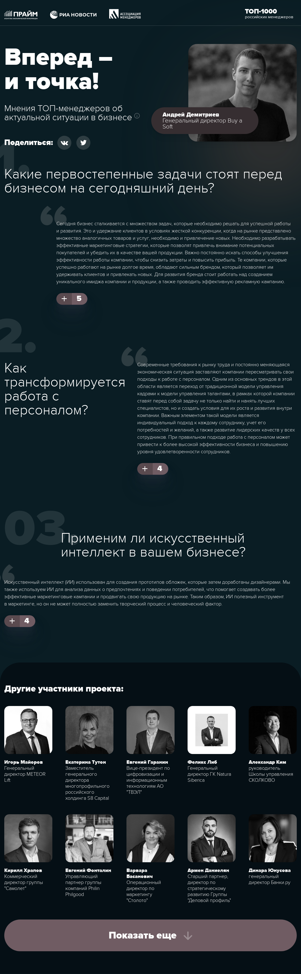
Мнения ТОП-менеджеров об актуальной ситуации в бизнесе (68, 113)
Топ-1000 (261, 11)
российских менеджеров (269, 17)
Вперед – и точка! (58, 70)
